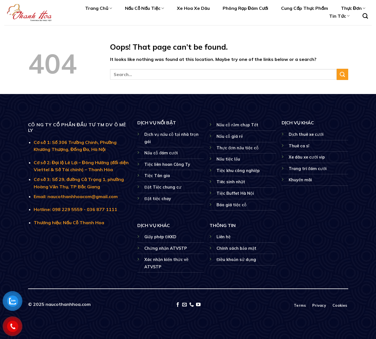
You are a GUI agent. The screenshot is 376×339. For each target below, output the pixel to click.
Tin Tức (339, 16)
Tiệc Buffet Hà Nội (235, 193)
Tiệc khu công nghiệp (238, 170)
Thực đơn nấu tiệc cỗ (238, 147)
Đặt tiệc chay (157, 198)
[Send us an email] (184, 304)
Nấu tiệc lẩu (228, 159)
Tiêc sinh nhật (231, 181)
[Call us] (191, 304)
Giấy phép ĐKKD (160, 236)
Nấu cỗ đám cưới (161, 152)
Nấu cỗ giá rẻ (230, 136)
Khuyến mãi (300, 179)
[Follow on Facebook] (178, 304)
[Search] (365, 16)
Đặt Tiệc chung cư (162, 187)
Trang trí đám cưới (308, 168)
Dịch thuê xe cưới (306, 134)
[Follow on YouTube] (198, 304)
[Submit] (342, 74)
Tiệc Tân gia (157, 175)
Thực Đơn (353, 8)
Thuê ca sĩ (299, 145)
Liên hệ (224, 236)
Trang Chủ (98, 8)
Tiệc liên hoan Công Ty (167, 164)
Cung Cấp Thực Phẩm (304, 8)
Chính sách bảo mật (236, 248)
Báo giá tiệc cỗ (232, 204)
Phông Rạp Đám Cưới (245, 8)
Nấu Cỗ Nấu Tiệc (144, 8)
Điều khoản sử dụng (236, 259)
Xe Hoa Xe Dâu (193, 8)
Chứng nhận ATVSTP (165, 248)
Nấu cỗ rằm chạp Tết (237, 124)
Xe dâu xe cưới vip (307, 157)
